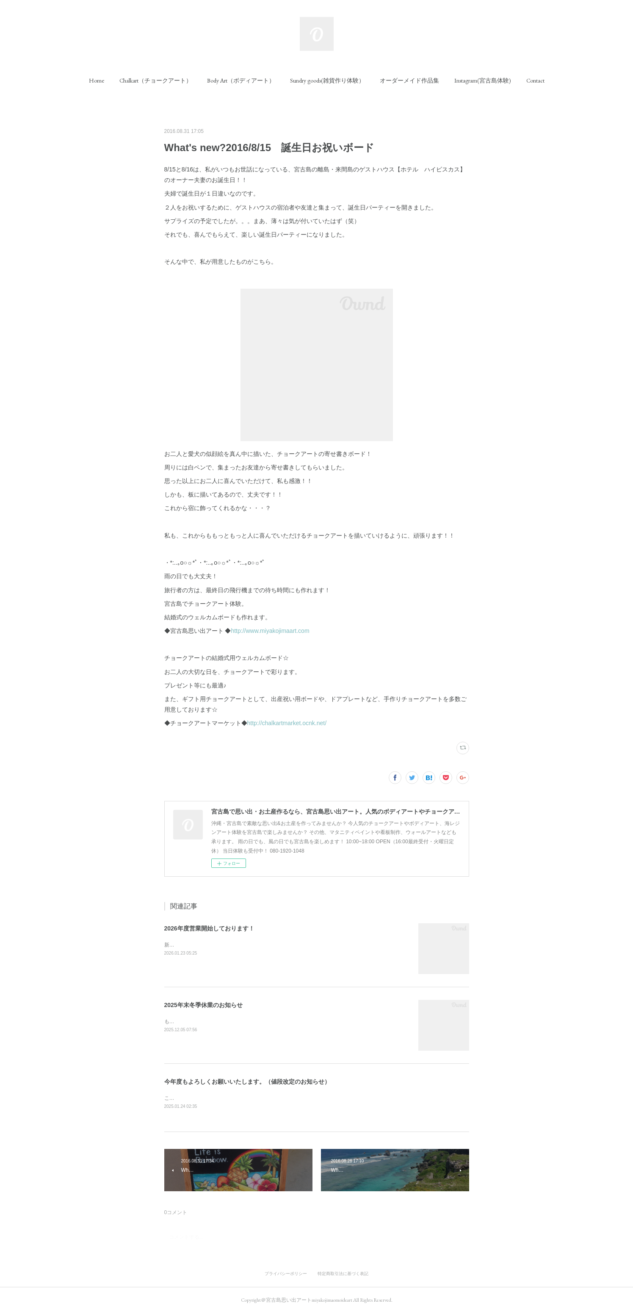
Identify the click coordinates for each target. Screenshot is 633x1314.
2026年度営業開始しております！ (209, 928)
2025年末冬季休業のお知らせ (203, 1005)
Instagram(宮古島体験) (482, 80)
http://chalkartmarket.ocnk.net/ (287, 723)
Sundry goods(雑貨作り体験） (327, 80)
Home (96, 80)
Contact (535, 80)
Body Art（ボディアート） (241, 80)
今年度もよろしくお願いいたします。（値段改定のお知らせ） (247, 1081)
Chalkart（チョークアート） (155, 80)
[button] (96, 80)
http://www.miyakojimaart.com (270, 630)
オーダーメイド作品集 (409, 80)
